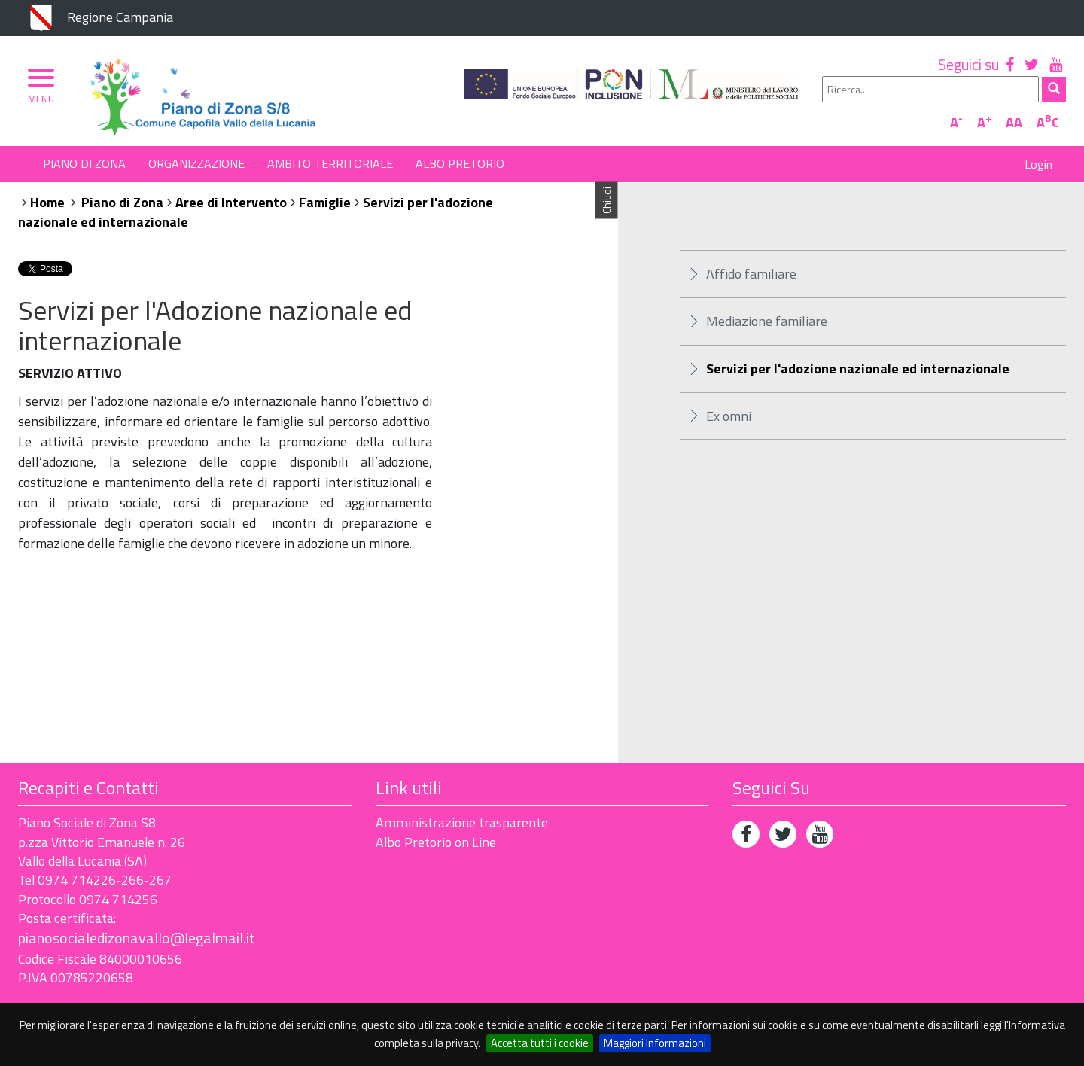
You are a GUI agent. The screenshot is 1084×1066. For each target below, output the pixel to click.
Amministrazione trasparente (462, 822)
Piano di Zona (84, 163)
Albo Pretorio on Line (436, 842)
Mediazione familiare (766, 321)
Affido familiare (751, 273)
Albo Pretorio (460, 163)
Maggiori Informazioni (655, 1043)
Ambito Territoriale (330, 163)
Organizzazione (196, 163)
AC (1048, 122)
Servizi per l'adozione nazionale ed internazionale (857, 369)
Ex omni (728, 416)
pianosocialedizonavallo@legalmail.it (136, 937)
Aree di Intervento (231, 202)
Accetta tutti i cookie (540, 1043)
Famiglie (325, 202)
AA (1014, 122)
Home (47, 202)
